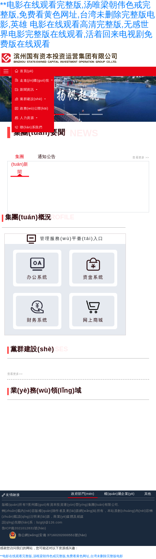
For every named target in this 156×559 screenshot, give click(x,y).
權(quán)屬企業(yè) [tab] (119, 494)
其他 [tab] (147, 494)
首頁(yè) (24, 71)
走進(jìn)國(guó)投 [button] (32, 80)
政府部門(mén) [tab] (82, 494)
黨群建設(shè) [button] (29, 99)
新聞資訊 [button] (25, 89)
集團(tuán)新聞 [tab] (19, 164)
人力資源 (25, 118)
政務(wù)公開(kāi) (31, 108)
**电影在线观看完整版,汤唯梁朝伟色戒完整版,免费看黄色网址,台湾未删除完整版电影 (61, 556)
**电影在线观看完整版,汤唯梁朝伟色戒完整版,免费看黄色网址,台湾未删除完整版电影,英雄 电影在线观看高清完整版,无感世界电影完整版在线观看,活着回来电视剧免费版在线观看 (77, 24)
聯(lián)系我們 (28, 127)
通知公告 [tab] (47, 156)
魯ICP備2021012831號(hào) (24, 528)
